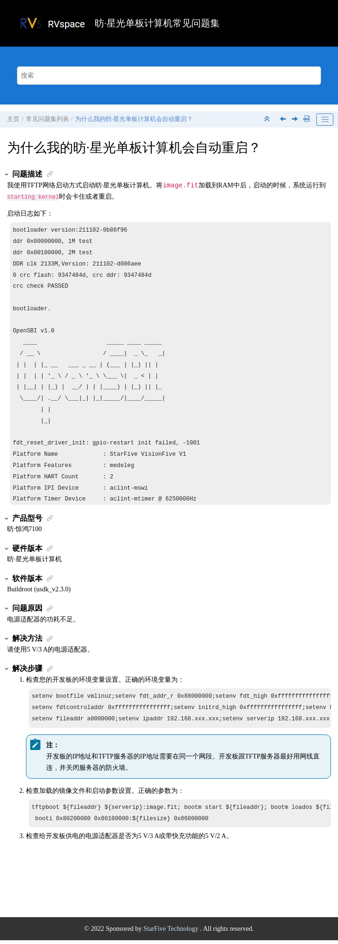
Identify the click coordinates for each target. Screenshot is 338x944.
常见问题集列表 (47, 119)
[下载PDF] (306, 119)
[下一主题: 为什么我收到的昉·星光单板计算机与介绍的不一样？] (295, 119)
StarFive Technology (171, 932)
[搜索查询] (169, 75)
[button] (7, 174)
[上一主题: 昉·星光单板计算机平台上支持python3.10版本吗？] (283, 119)
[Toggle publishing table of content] (324, 119)
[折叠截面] (268, 119)
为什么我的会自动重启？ (134, 119)
